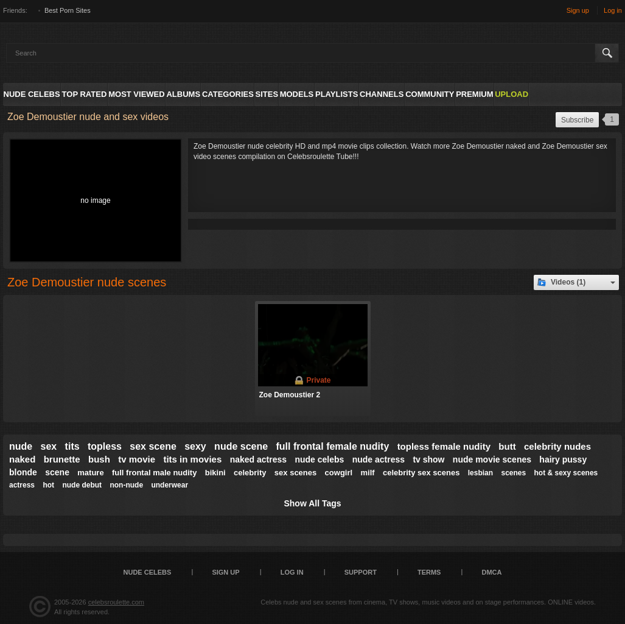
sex (49, 446)
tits (72, 446)
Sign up (578, 10)
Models (297, 94)
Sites (267, 94)
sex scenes (295, 472)
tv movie (136, 459)
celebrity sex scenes (421, 472)
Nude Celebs (32, 94)
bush (99, 459)
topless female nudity (444, 446)
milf (367, 472)
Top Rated (84, 94)
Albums (183, 94)
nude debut (82, 485)
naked (22, 459)
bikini (215, 472)
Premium (474, 94)
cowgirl (339, 472)
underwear (169, 485)
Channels (381, 94)
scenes (513, 473)
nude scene (241, 446)
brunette (62, 459)
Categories (228, 94)
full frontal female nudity (332, 446)
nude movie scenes (492, 459)
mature (90, 472)
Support (360, 572)
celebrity (250, 472)
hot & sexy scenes (566, 473)
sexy (195, 446)
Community (429, 94)
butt (506, 446)
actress (22, 485)
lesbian (480, 473)
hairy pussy (563, 459)
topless (105, 446)
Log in (613, 10)
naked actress (258, 459)
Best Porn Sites (67, 10)
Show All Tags (312, 503)
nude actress (378, 459)
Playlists (336, 94)
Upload (511, 94)
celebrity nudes (557, 446)
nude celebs (319, 459)
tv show (428, 459)
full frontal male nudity (154, 472)
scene (57, 472)
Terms (429, 572)
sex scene (153, 446)
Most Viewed (136, 94)
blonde (23, 472)
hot (48, 485)
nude (20, 446)
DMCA (491, 572)
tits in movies (192, 459)
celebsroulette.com (116, 602)
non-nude (126, 485)
